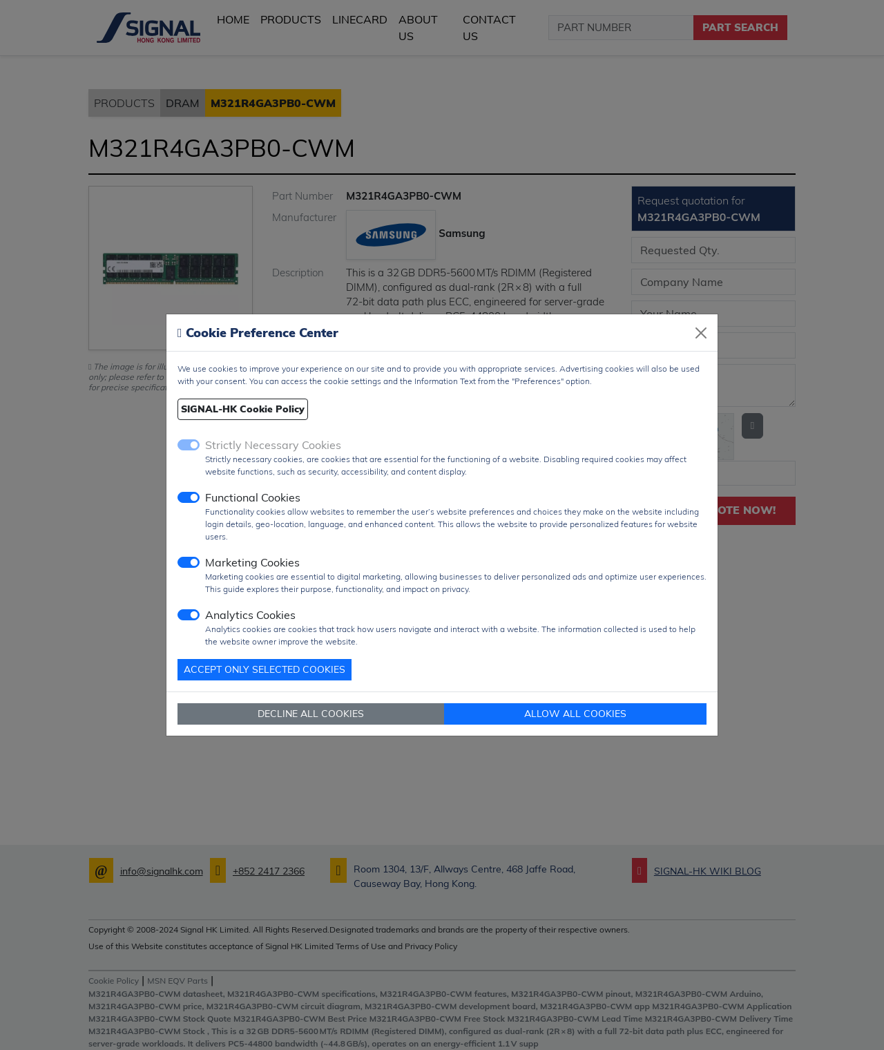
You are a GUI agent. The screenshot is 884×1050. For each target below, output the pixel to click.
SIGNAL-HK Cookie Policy (243, 409)
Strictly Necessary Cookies (273, 445)
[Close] (701, 333)
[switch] (188, 497)
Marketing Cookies (252, 562)
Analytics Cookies (250, 615)
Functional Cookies (252, 497)
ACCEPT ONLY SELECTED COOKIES (264, 669)
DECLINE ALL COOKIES (311, 713)
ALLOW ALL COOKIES (575, 713)
